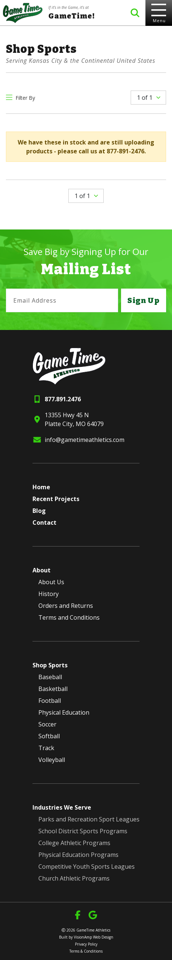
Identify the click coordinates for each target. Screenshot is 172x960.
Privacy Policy (86, 944)
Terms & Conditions (86, 951)
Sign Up (143, 300)
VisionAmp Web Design (93, 937)
